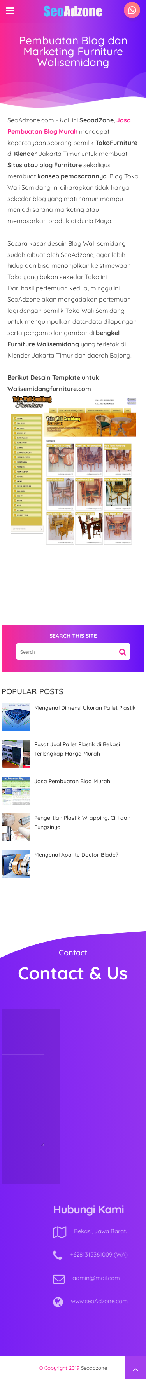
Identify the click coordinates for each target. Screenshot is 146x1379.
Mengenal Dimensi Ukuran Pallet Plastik (85, 707)
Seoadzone (94, 1368)
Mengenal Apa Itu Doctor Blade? (76, 854)
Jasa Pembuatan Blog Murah (72, 781)
